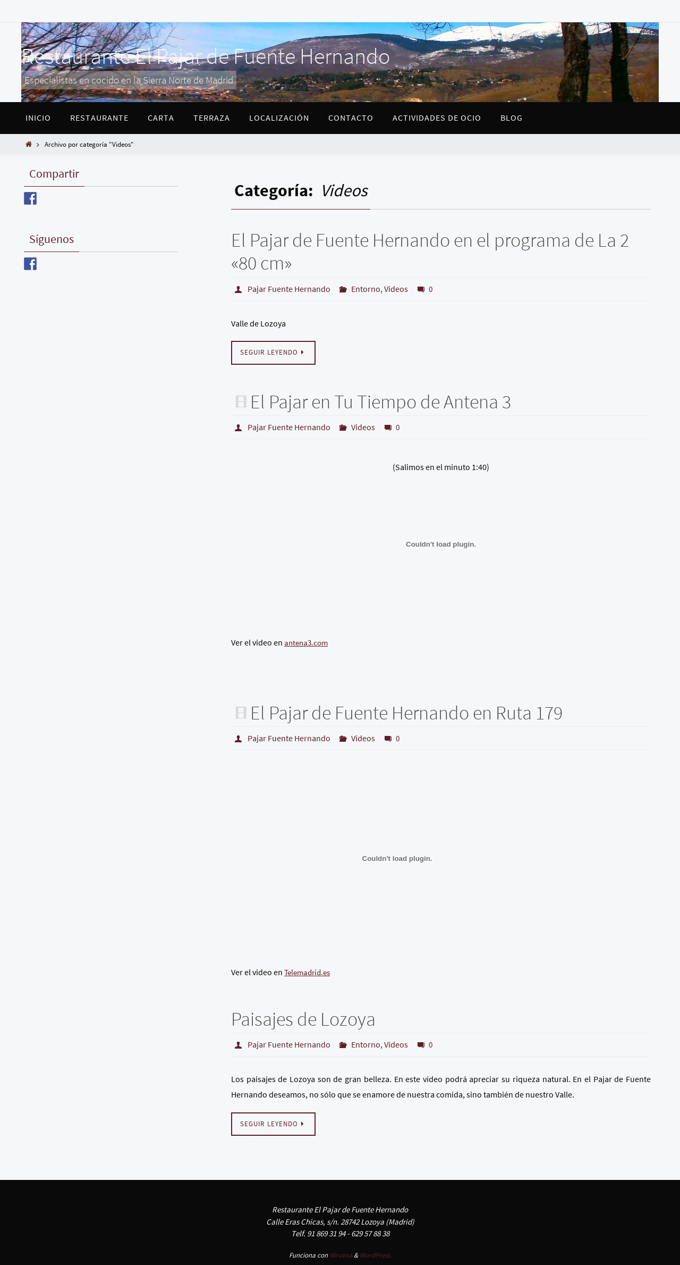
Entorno (365, 288)
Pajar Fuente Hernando (289, 288)
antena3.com (307, 642)
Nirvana (340, 1255)
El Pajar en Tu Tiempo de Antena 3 (380, 402)
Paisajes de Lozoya (303, 1019)
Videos (396, 288)
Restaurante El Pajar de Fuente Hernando (205, 56)
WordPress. (376, 1255)
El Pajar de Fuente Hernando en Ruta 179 (406, 713)
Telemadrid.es (309, 972)
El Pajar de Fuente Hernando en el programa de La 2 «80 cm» (430, 251)
